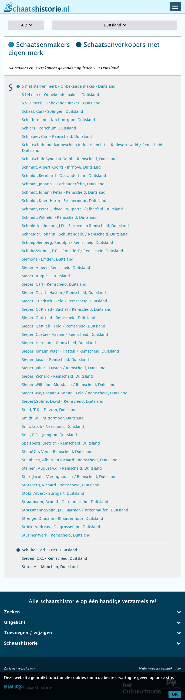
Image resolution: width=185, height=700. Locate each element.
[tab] (92, 612)
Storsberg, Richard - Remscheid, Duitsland (60, 485)
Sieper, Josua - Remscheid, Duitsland (55, 359)
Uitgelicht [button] (92, 622)
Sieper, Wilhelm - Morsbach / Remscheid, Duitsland (69, 385)
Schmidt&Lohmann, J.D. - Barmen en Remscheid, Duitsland (75, 226)
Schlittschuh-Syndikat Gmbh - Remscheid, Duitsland (69, 159)
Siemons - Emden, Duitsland (47, 259)
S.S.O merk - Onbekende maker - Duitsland (61, 103)
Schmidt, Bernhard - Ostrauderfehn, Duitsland (64, 175)
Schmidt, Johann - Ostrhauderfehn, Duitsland (63, 184)
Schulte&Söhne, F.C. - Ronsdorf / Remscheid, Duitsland (72, 251)
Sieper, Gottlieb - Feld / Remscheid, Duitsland (63, 326)
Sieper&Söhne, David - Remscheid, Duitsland (62, 401)
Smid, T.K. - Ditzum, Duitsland (49, 410)
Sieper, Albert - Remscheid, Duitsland (56, 267)
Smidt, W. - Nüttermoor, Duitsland (53, 418)
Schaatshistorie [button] (92, 643)
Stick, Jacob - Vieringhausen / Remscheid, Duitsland (69, 476)
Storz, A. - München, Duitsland (50, 567)
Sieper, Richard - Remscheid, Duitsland (57, 376)
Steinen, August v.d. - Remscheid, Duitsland (62, 468)
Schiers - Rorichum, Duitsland (49, 128)
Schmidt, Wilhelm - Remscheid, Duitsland (59, 217)
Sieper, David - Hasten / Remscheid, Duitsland (64, 293)
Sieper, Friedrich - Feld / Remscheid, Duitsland (64, 301)
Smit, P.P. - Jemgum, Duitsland (49, 435)
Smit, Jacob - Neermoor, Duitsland (53, 426)
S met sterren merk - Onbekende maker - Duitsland (69, 86)
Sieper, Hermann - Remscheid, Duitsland (59, 343)
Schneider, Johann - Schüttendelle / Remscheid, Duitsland (75, 234)
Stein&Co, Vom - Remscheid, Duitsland (57, 451)
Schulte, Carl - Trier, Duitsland (49, 550)
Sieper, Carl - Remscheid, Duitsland (54, 284)
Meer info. (13, 686)
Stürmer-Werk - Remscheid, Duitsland (56, 535)
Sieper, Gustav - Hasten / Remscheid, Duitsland (65, 334)
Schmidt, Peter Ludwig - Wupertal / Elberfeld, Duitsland (72, 209)
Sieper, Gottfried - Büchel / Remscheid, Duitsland (67, 309)
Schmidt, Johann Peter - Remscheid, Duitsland (64, 192)
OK (175, 694)
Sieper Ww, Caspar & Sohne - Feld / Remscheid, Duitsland (74, 393)
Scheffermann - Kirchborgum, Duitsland (58, 120)
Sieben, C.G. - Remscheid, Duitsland (54, 558)
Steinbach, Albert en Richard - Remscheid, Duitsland (69, 460)
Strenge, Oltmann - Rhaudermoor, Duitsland (62, 518)
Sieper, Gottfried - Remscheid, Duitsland (58, 318)
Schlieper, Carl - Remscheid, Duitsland (57, 136)
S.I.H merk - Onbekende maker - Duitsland (60, 95)
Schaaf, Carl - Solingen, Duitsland (52, 111)
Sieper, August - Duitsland (46, 276)
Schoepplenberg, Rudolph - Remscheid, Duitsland (67, 242)
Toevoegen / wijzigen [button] (92, 632)
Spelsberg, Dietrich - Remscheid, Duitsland (61, 443)
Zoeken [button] (92, 612)
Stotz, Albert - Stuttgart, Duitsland (53, 493)
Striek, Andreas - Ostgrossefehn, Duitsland (61, 527)
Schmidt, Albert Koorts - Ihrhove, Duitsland (61, 167)
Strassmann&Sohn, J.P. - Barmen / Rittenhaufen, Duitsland (75, 510)
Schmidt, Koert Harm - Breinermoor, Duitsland (64, 201)
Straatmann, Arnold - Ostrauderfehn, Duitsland (65, 502)
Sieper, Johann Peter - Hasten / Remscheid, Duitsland (70, 351)
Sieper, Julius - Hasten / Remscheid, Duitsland (64, 368)
